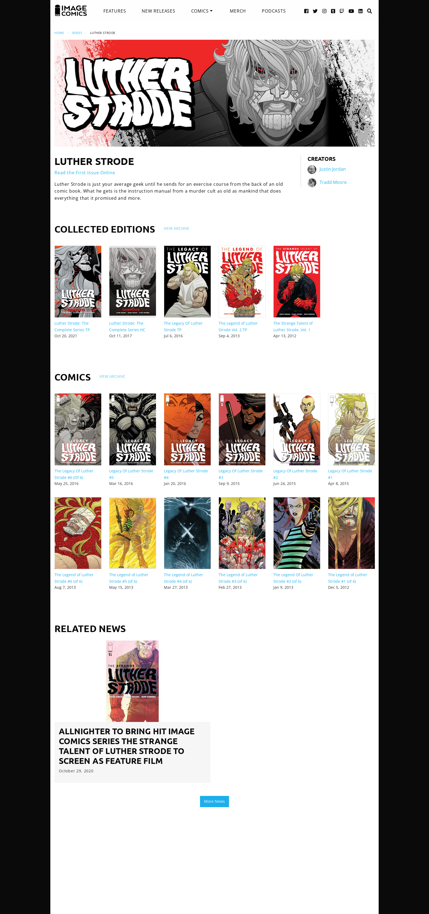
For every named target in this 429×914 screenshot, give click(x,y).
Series (77, 33)
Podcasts (274, 11)
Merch (238, 11)
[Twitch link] (342, 10)
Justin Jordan (333, 169)
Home (59, 33)
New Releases (158, 11)
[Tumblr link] (333, 10)
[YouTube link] (351, 10)
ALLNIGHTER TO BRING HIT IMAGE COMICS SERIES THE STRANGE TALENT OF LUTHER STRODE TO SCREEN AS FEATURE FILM (127, 746)
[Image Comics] (70, 10)
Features (114, 11)
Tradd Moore (333, 182)
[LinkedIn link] (360, 10)
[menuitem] (114, 11)
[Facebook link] (306, 10)
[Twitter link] (315, 10)
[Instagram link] (324, 10)
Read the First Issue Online (84, 173)
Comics (200, 11)
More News (214, 801)
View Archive (176, 228)
